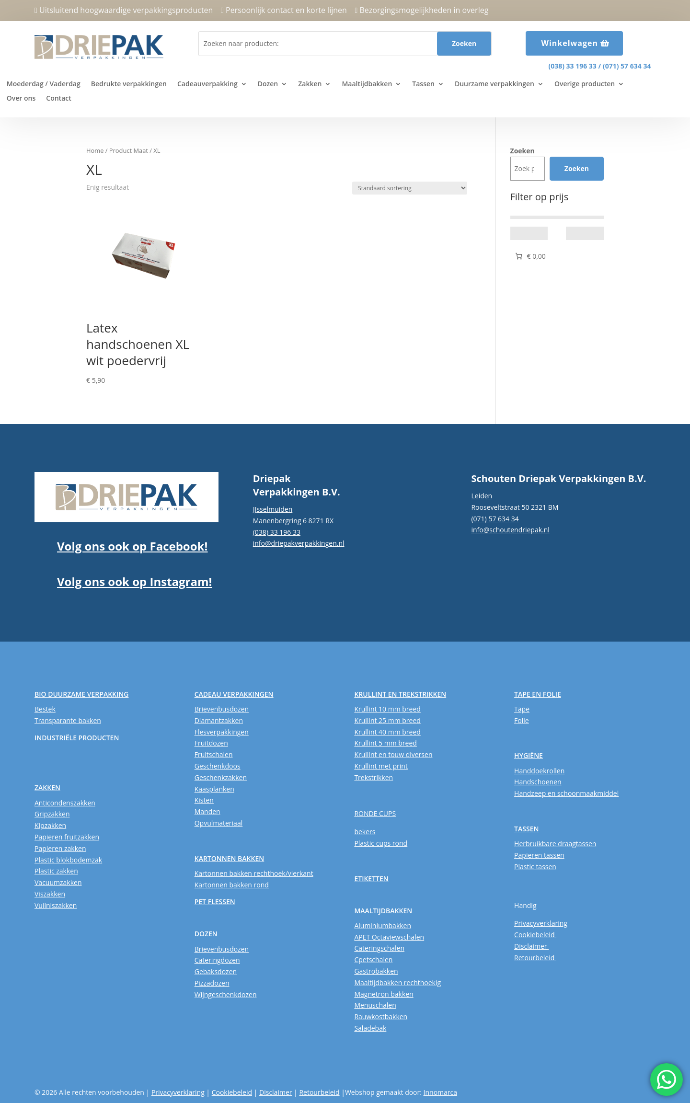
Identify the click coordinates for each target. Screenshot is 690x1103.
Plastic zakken (56, 870)
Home (95, 150)
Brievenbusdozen (222, 708)
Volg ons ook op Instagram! (134, 581)
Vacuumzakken (57, 882)
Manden (207, 811)
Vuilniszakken (55, 905)
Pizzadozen (212, 983)
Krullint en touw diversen (393, 754)
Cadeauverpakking (207, 84)
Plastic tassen (535, 866)
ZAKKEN (47, 787)
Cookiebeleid (535, 934)
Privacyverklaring (540, 923)
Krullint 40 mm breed (387, 731)
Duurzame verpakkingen (494, 84)
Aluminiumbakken (382, 925)
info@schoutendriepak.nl (510, 529)
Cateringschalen (379, 948)
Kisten (204, 799)
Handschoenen (538, 781)
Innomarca (440, 1092)
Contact (58, 99)
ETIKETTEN (371, 878)
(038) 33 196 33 (572, 65)
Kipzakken (50, 825)
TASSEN (526, 828)
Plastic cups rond (380, 843)
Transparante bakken (67, 720)
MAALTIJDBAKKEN (383, 910)
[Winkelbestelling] (409, 188)
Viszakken (49, 893)
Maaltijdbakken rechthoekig (397, 982)
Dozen (268, 84)
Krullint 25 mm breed (387, 720)
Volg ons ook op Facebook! (132, 546)
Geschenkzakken (221, 777)
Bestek (45, 708)
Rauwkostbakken (380, 1016)
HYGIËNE (528, 755)
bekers (364, 831)
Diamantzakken (219, 720)
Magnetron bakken (383, 994)
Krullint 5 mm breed (385, 742)
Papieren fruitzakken (66, 836)
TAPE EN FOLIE (537, 694)
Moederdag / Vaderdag (43, 84)
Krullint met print (381, 765)
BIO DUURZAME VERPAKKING (81, 694)
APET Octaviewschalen (389, 937)
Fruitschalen (214, 754)
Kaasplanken (214, 788)
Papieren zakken (60, 848)
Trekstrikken (373, 777)
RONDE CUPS (375, 813)
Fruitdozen (211, 742)
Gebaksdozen (216, 971)
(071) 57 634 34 (627, 65)
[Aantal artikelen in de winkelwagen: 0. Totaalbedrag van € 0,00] (529, 256)
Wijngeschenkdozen (226, 994)
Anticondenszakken (64, 802)
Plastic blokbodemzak (68, 859)
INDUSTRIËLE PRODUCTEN (76, 737)
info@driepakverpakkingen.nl (299, 543)
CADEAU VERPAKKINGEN (234, 694)
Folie (521, 720)
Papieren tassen (539, 855)
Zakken (310, 84)
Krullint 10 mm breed (387, 708)
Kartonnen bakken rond (232, 884)
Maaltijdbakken (367, 84)
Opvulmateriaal (219, 822)
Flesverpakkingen (222, 731)
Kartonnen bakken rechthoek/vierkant (254, 873)
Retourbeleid (535, 957)
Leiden (481, 495)
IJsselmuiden (273, 509)
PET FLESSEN (215, 901)
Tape (521, 708)
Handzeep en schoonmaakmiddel (566, 793)
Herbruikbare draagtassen (555, 843)
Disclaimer (531, 946)
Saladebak (370, 1028)
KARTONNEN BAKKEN (229, 858)
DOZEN (206, 933)
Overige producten (584, 84)
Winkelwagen (569, 43)
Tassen (423, 84)
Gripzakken (52, 813)
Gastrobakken (376, 971)
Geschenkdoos (218, 765)
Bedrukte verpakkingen (129, 84)
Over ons (21, 99)
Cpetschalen (373, 959)
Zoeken (522, 150)
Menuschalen (375, 1005)
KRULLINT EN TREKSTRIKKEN (400, 694)
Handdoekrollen (539, 770)
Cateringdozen (217, 960)
